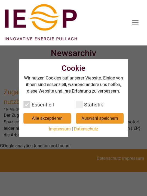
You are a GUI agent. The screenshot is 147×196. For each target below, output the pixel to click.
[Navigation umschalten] (135, 22)
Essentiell (38, 104)
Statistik (89, 104)
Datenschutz (86, 128)
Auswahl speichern (99, 118)
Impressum (60, 128)
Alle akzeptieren (47, 118)
